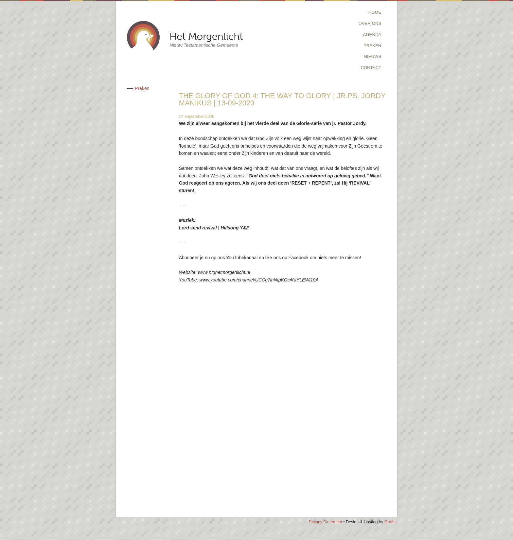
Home (374, 12)
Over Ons (370, 23)
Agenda (372, 34)
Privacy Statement (325, 522)
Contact (371, 67)
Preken (372, 45)
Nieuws (372, 56)
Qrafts (390, 522)
